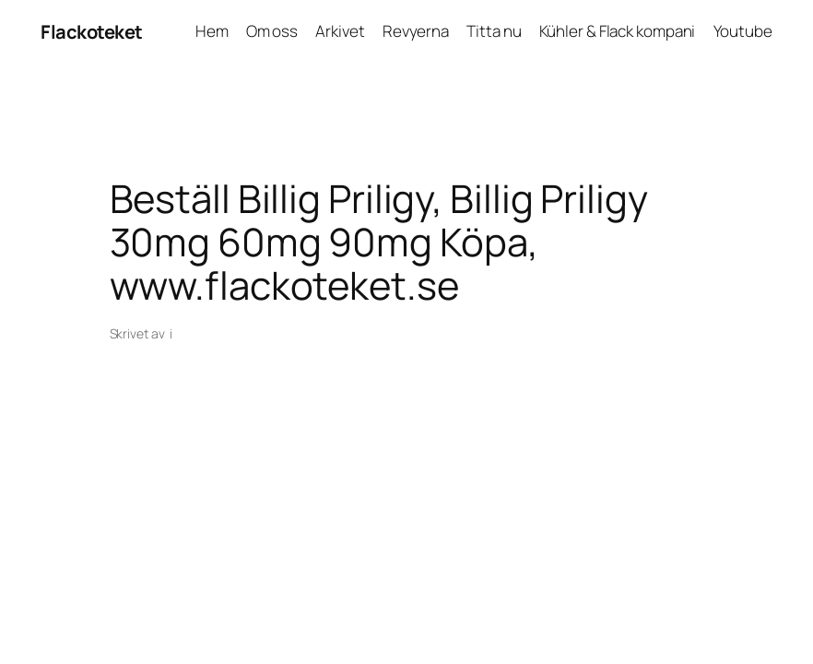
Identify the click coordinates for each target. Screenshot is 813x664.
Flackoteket (92, 31)
